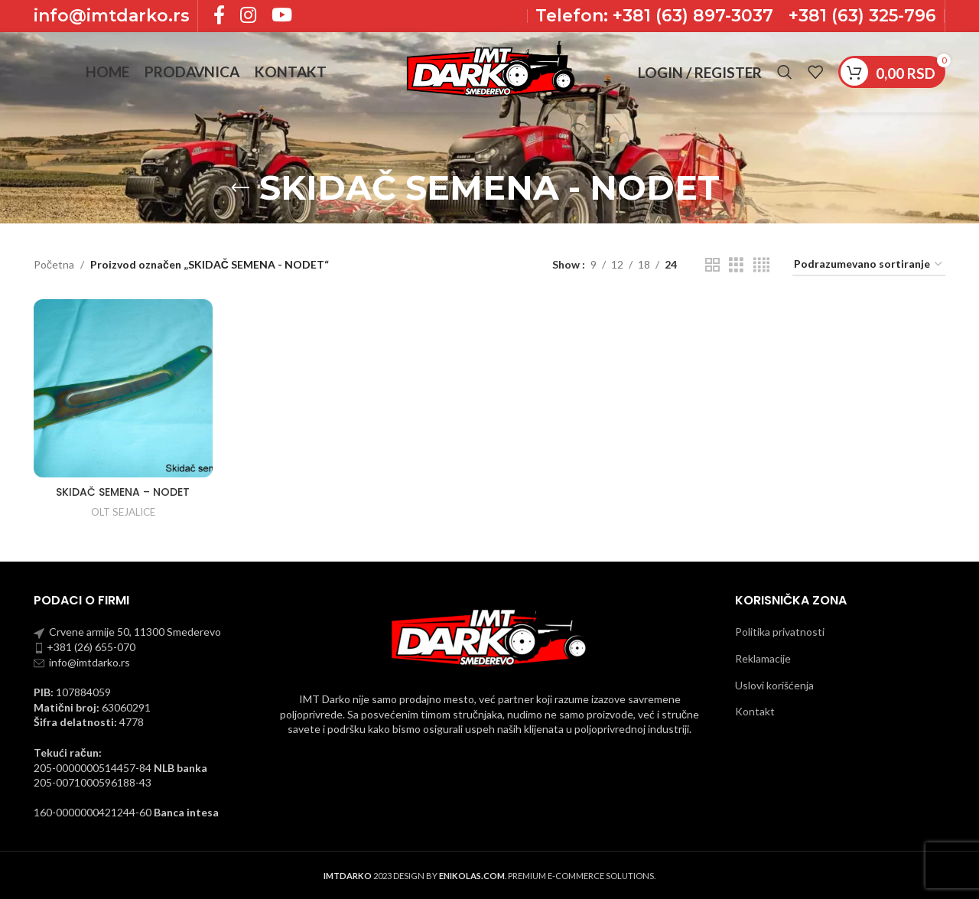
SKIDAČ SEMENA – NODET (123, 492)
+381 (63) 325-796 (862, 15)
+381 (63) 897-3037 (690, 15)
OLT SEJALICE (123, 512)
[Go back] (240, 188)
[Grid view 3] (736, 265)
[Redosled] (868, 265)
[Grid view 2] (712, 265)
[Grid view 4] (761, 265)
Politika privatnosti (780, 631)
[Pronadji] (784, 72)
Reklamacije (763, 658)
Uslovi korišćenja (774, 685)
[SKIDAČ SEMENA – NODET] (123, 388)
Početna (54, 264)
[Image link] (489, 636)
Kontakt (755, 711)
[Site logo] (489, 70)
